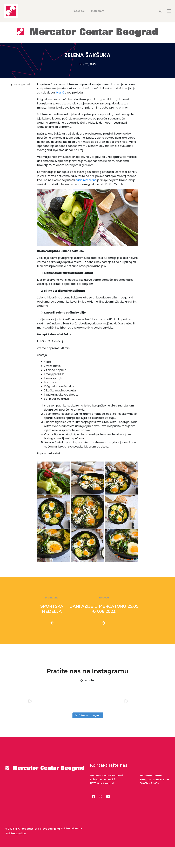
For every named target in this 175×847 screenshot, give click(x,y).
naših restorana (86, 180)
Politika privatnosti (72, 828)
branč (60, 93)
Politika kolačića (16, 833)
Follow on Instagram (88, 715)
